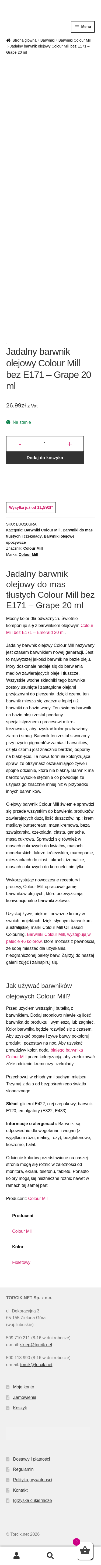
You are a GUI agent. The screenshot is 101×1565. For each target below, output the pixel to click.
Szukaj (50, 1556)
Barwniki (47, 40)
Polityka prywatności (32, 1480)
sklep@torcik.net (36, 1345)
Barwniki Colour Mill (75, 40)
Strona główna (24, 40)
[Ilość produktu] (45, 443)
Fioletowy (21, 1262)
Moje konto (23, 1387)
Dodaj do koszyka (45, 457)
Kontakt (20, 1490)
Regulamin (23, 1469)
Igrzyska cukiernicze (32, 1500)
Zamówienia (24, 1397)
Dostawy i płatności (31, 1459)
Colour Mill (33, 548)
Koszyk (20, 1408)
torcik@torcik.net (36, 1364)
